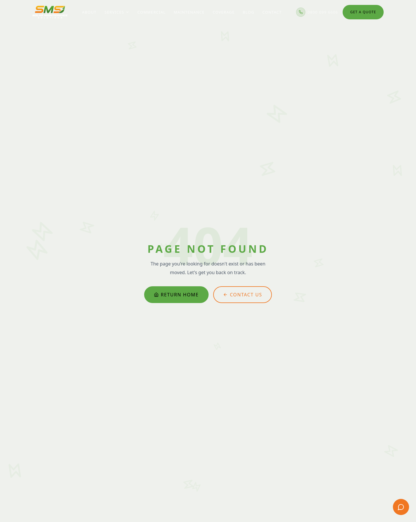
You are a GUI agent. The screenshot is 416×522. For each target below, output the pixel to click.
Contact (272, 9)
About (89, 9)
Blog (248, 9)
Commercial (152, 9)
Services (117, 9)
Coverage (224, 9)
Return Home (176, 294)
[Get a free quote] (401, 507)
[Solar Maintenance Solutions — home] (50, 9)
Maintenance (189, 9)
